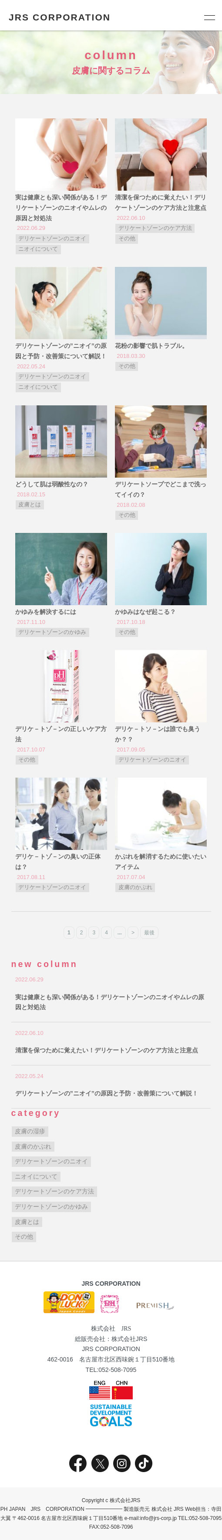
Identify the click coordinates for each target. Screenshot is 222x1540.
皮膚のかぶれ (135, 887)
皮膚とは (29, 505)
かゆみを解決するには (45, 611)
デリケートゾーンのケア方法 (155, 228)
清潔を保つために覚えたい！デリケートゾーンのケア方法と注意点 (106, 1050)
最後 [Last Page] (149, 933)
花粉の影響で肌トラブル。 (151, 345)
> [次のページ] (133, 933)
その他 (126, 239)
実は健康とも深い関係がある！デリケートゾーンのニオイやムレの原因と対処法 (61, 208)
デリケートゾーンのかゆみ (52, 632)
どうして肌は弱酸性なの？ (51, 484)
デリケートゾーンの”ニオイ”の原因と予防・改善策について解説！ (106, 1093)
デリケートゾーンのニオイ (52, 239)
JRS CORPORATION (60, 17)
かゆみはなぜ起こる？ (145, 611)
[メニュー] (209, 17)
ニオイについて (38, 249)
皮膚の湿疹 (30, 1131)
